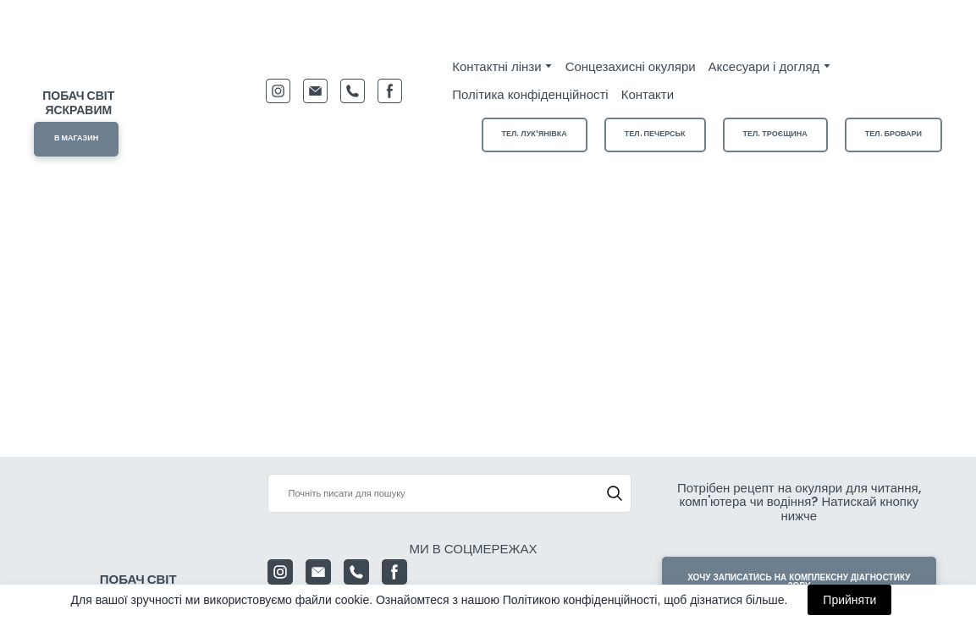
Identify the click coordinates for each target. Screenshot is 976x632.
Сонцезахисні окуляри (630, 66)
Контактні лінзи (496, 66)
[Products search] (449, 493)
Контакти (647, 94)
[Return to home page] (79, 55)
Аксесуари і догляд (764, 66)
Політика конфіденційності (530, 94)
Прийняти (849, 600)
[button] (76, 139)
